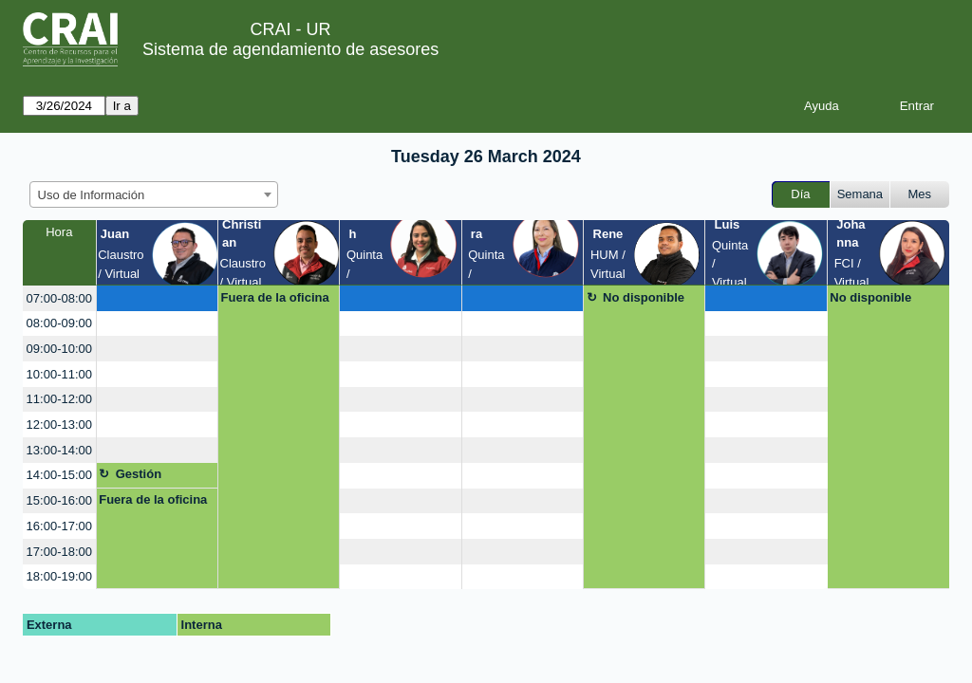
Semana (860, 194)
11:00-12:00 (59, 399)
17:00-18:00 (59, 552)
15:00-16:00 (59, 500)
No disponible (643, 297)
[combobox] (153, 194)
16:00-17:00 (59, 526)
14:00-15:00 (59, 475)
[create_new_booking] (157, 298)
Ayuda (821, 106)
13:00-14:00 (59, 450)
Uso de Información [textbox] (91, 195)
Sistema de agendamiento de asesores (290, 49)
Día (800, 194)
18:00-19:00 (59, 576)
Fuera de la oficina (275, 297)
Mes (920, 194)
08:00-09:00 (59, 323)
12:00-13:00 (59, 424)
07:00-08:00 (59, 298)
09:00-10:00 (59, 349)
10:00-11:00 (59, 374)
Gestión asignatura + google (152, 477)
